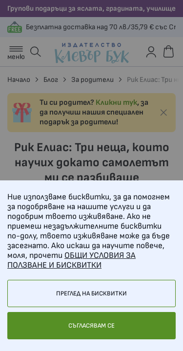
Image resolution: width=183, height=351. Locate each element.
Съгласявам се (91, 326)
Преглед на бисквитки (91, 293)
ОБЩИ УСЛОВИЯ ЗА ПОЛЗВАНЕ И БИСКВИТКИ (71, 260)
